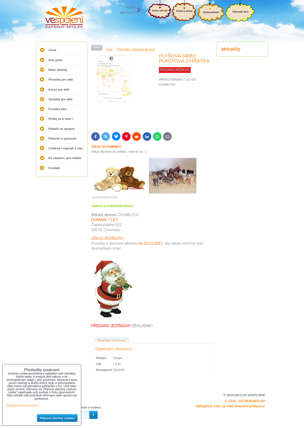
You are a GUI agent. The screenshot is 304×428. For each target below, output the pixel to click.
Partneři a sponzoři (62, 138)
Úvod (52, 50)
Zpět (96, 47)
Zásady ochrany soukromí (22, 405)
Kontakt (54, 168)
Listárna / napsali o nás (65, 148)
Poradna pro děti (60, 79)
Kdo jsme (55, 60)
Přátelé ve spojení (61, 129)
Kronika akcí (57, 109)
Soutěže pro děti (60, 99)
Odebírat (93, 415)
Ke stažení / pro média (64, 158)
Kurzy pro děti (58, 89)
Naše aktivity (57, 70)
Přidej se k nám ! (60, 119)
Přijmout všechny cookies (57, 418)
